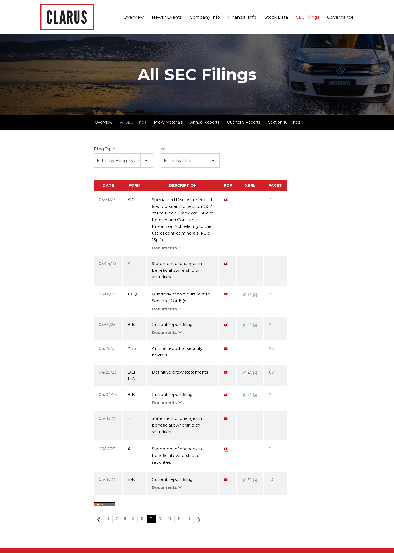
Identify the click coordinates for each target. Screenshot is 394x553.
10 (142, 518)
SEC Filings (307, 17)
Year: (165, 149)
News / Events (167, 17)
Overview (133, 17)
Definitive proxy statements (180, 372)
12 (160, 518)
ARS (132, 348)
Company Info (205, 17)
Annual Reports (204, 122)
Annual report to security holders (177, 352)
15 (189, 518)
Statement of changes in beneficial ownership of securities (177, 270)
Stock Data (276, 17)
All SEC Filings (133, 122)
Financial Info (242, 17)
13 (169, 518)
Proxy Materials (168, 122)
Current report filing (172, 324)
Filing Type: (104, 149)
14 (179, 518)
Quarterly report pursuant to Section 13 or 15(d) (181, 297)
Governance (340, 17)
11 (151, 518)
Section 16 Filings (284, 122)
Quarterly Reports (243, 122)
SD (131, 199)
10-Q (132, 294)
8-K (131, 324)
